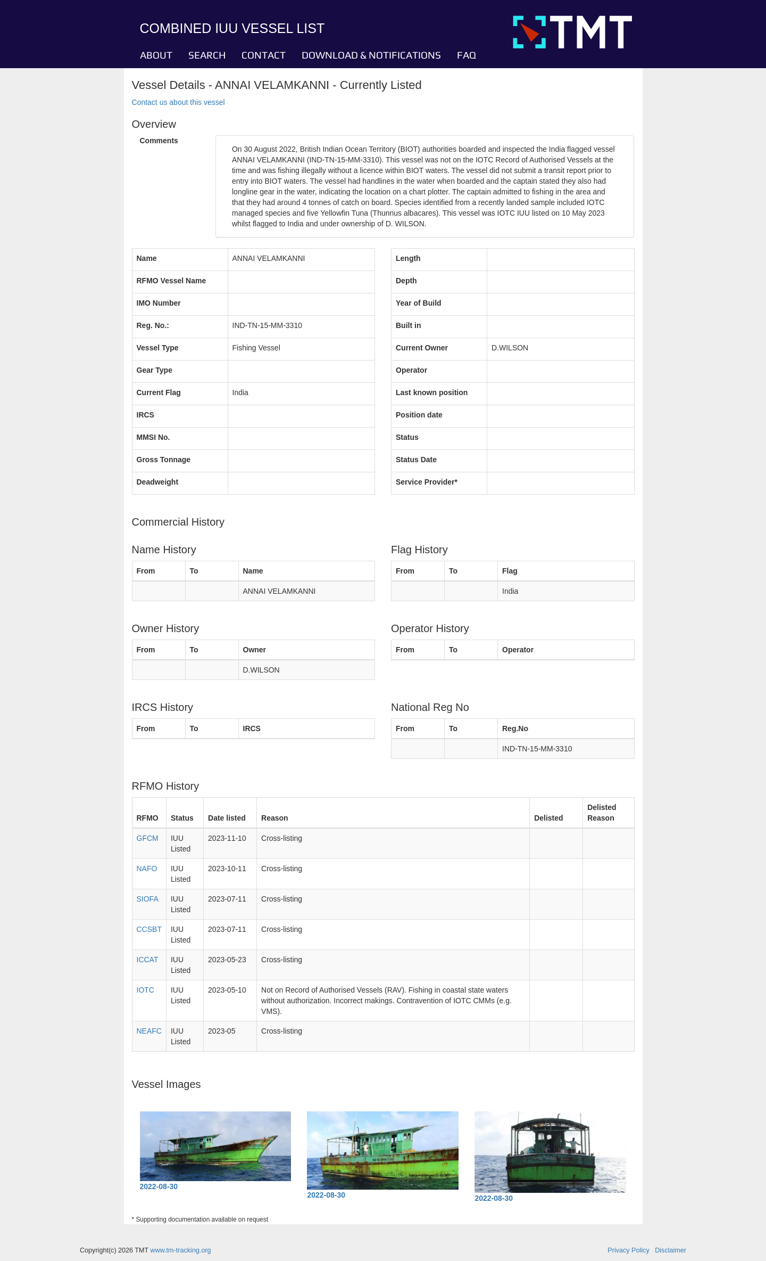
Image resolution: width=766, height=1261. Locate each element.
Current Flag (159, 392)
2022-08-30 (159, 1186)
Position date (419, 415)
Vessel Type (158, 347)
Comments (159, 140)
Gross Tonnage (164, 459)
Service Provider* (426, 482)
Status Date (416, 459)
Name (147, 258)
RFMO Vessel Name (171, 280)
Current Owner (422, 347)
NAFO (147, 868)
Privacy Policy (628, 1250)
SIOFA (148, 899)
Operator (411, 370)
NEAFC (149, 1031)
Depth (406, 280)
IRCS (145, 415)
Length (408, 258)
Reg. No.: (153, 325)
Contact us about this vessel (178, 102)
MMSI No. (153, 437)
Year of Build (419, 303)
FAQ (466, 55)
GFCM (148, 838)
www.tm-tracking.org (181, 1250)
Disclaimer (670, 1250)
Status (407, 437)
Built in (408, 325)
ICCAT (148, 959)
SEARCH (207, 55)
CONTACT (264, 55)
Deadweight (158, 482)
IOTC (145, 990)
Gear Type (154, 370)
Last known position (432, 392)
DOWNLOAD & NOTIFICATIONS (371, 55)
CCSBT (149, 929)
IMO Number (159, 303)
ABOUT (156, 55)
